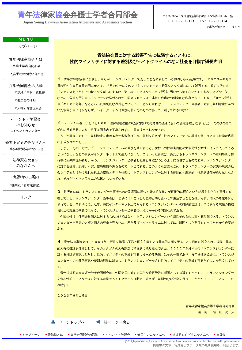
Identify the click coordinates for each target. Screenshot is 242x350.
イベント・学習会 (118, 334)
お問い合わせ (216, 27)
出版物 (221, 334)
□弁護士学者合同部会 (26, 66)
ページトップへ (72, 322)
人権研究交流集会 (29, 108)
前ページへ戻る (117, 322)
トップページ (26, 46)
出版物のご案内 (26, 177)
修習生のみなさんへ (151, 334)
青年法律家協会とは (26, 59)
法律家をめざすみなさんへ (190, 334)
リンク (236, 27)
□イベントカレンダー (26, 130)
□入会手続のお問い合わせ (26, 74)
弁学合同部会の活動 (26, 86)
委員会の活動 (26, 100)
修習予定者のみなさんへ (25, 142)
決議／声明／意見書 (31, 92)
